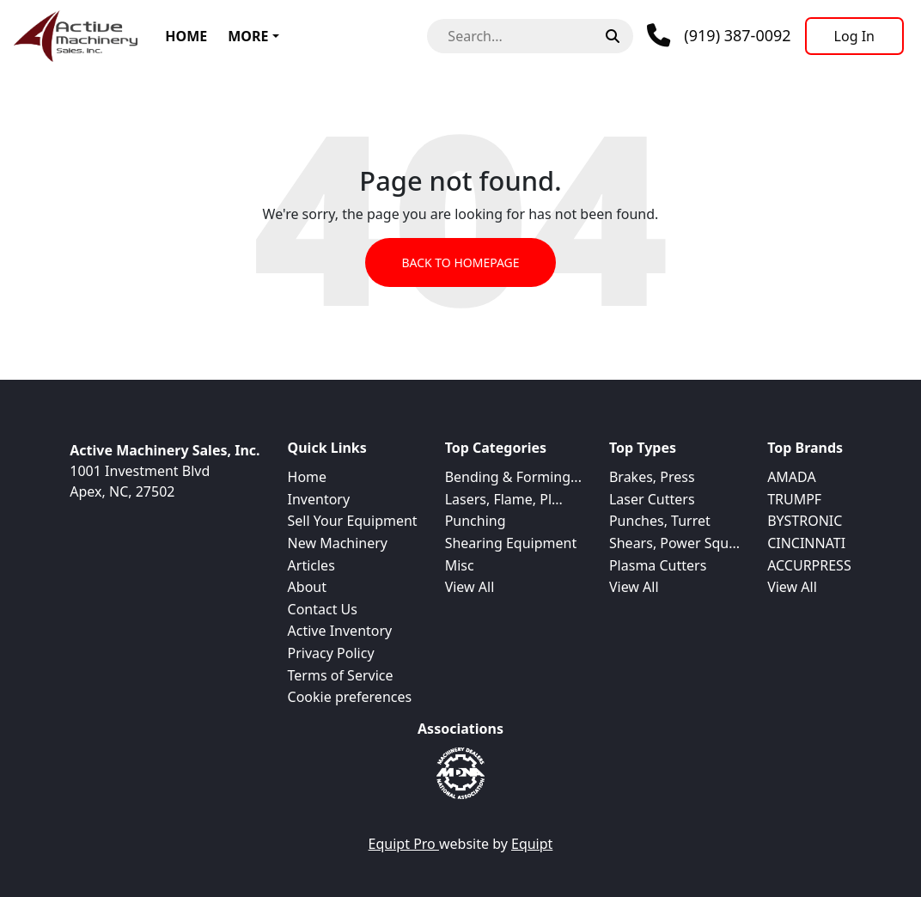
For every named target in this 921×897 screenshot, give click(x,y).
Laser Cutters (652, 499)
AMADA (791, 476)
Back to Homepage (460, 262)
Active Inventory (340, 630)
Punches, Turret (660, 520)
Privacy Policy (331, 653)
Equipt (531, 843)
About (307, 586)
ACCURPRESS (809, 565)
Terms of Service (340, 675)
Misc (459, 565)
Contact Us (322, 609)
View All (470, 586)
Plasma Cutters (657, 565)
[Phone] (718, 35)
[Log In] (854, 36)
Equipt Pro (404, 843)
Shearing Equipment (511, 543)
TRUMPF (794, 499)
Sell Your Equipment (353, 520)
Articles (311, 565)
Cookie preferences (350, 696)
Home (186, 36)
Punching (475, 520)
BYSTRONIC (804, 520)
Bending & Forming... (513, 476)
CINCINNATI (806, 543)
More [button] (248, 36)
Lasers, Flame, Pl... (504, 499)
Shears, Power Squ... (674, 543)
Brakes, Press (652, 476)
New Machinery (337, 543)
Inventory (319, 499)
